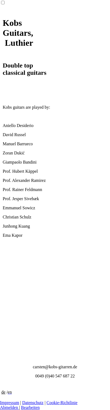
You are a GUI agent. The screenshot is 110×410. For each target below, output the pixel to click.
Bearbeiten (30, 407)
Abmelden (9, 407)
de (3, 392)
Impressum (9, 402)
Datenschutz (32, 402)
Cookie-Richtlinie (62, 402)
